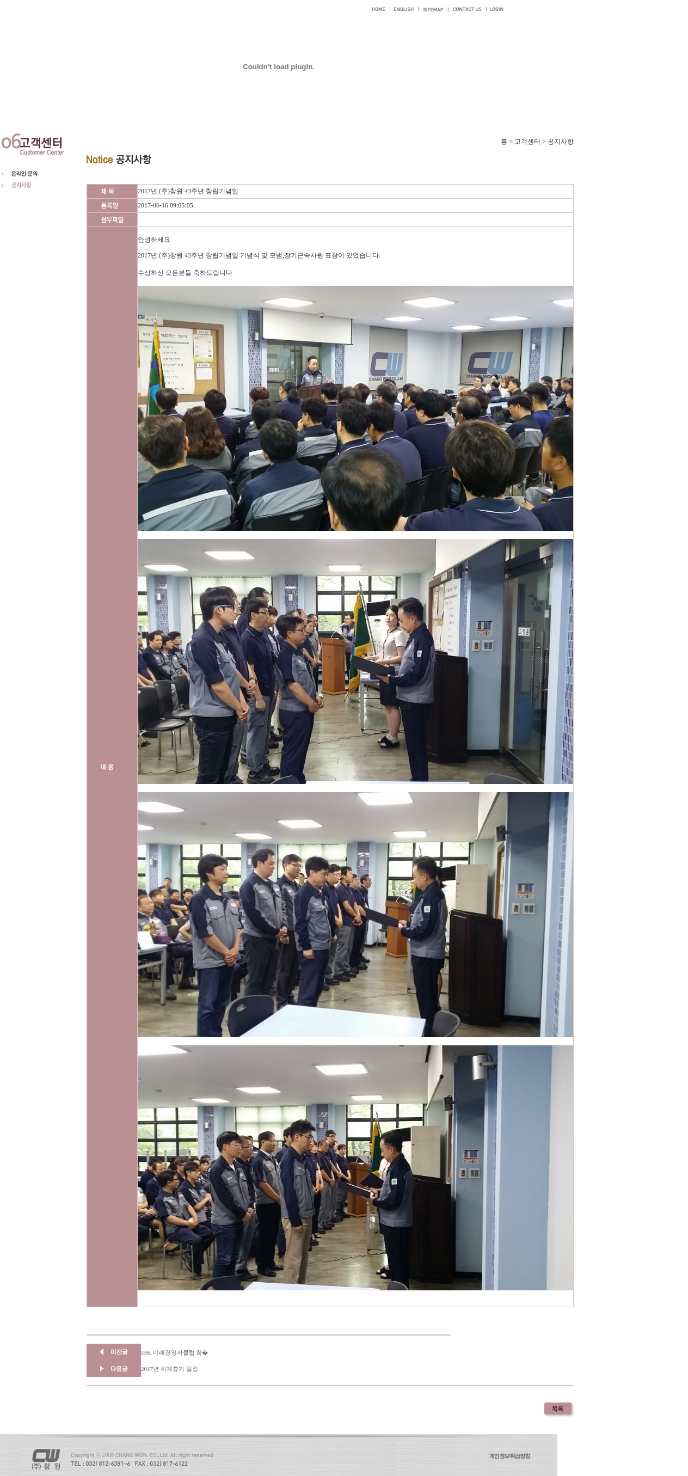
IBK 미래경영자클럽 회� (174, 1352)
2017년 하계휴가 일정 (169, 1368)
